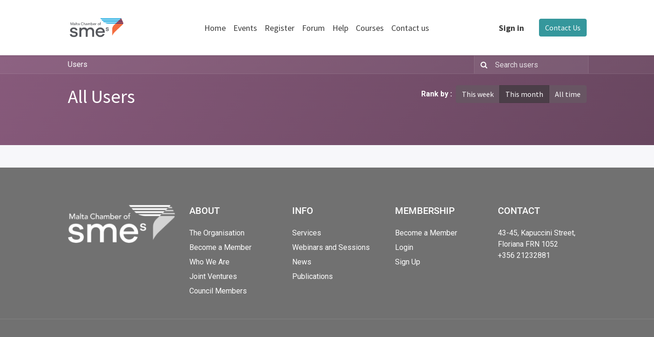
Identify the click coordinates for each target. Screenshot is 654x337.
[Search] (482, 64)
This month (524, 94)
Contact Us (563, 27)
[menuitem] (215, 28)
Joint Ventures (213, 276)
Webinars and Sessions (331, 247)
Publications (312, 276)
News (301, 261)
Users (77, 64)
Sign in (511, 27)
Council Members (218, 290)
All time (568, 94)
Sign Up (407, 261)
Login (404, 247)
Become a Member (220, 247)
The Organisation (216, 232)
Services (306, 232)
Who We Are (209, 261)
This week (478, 94)
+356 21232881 (524, 255)
